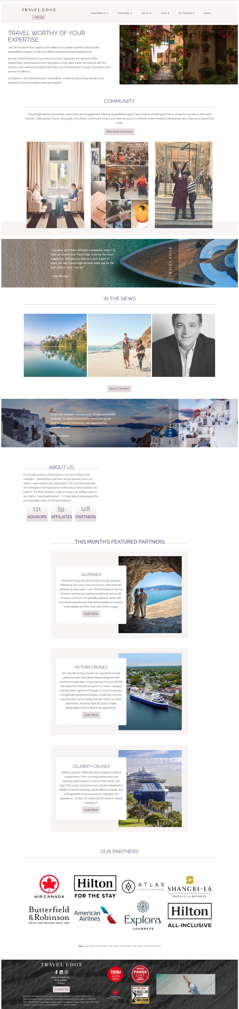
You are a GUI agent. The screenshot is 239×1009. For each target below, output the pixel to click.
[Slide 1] (80, 946)
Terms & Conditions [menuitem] (60, 977)
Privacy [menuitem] (61, 983)
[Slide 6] (110, 946)
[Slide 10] (134, 946)
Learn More (91, 614)
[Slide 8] (122, 946)
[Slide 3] (92, 946)
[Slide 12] (146, 946)
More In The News (119, 389)
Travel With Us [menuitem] (99, 13)
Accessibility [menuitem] (60, 980)
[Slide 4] (98, 946)
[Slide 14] (158, 946)
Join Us (38, 17)
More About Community (119, 131)
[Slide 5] (104, 946)
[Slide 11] (140, 946)
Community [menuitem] (125, 13)
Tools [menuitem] (165, 13)
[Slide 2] (86, 946)
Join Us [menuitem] (146, 13)
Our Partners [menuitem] (186, 13)
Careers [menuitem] (207, 13)
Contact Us (61, 989)
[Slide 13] (152, 946)
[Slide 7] (116, 946)
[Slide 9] (128, 946)
